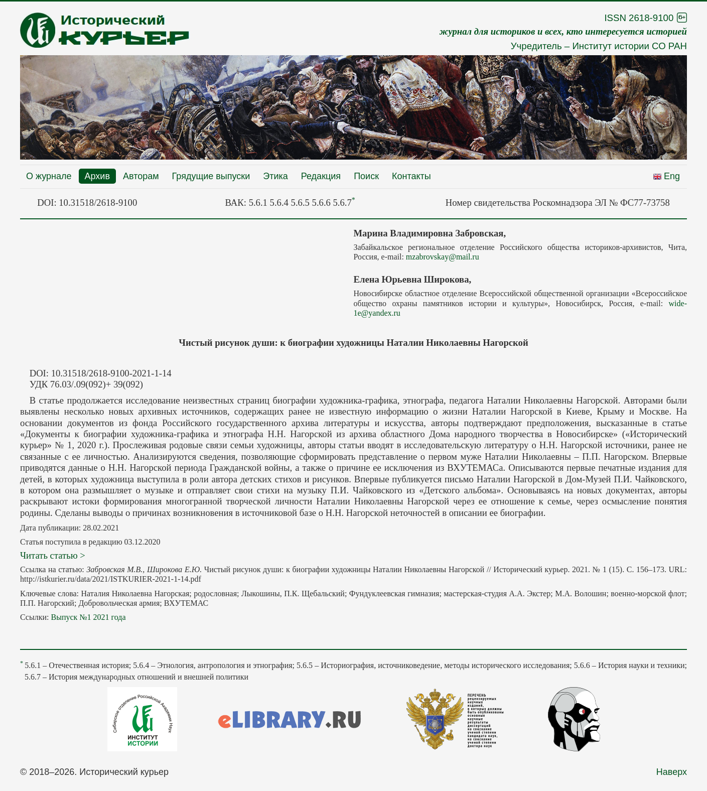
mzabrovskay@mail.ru (442, 256)
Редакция (321, 176)
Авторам (141, 176)
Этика (275, 176)
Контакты (411, 176)
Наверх (671, 772)
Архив (97, 176)
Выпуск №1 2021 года (88, 617)
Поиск (366, 176)
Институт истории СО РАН (629, 46)
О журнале (49, 176)
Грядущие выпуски (211, 176)
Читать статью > (52, 555)
